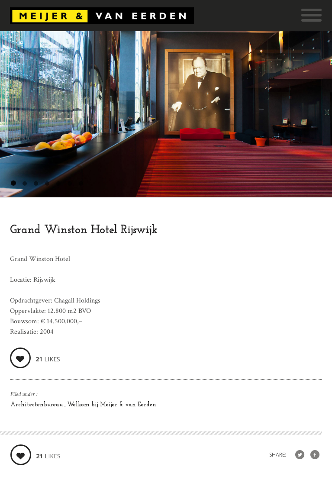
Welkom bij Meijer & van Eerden (111, 405)
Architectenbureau (37, 405)
